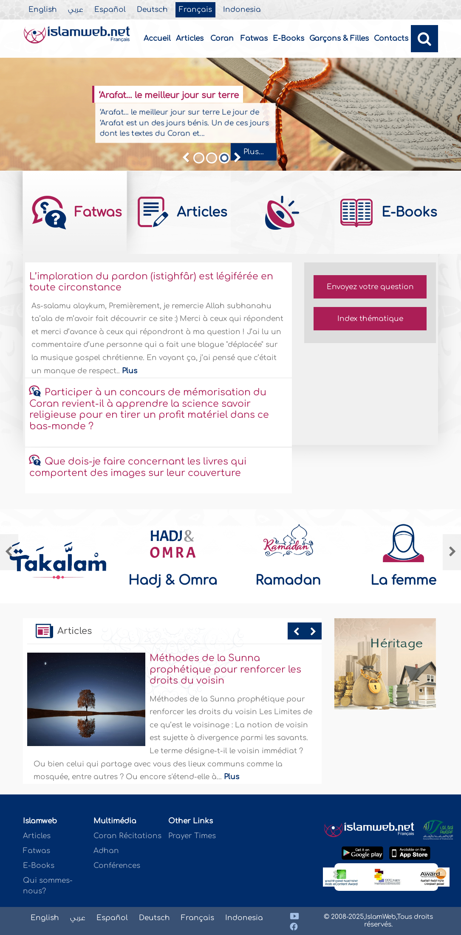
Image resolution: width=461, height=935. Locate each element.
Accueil (157, 38)
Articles (190, 38)
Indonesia (242, 10)
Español (110, 10)
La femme (403, 580)
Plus (129, 371)
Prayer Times (192, 836)
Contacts (391, 38)
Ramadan (288, 580)
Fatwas (254, 38)
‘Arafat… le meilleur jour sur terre (168, 96)
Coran (222, 38)
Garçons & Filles (339, 38)
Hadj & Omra (172, 580)
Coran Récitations (127, 836)
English (42, 10)
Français (195, 10)
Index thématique (370, 319)
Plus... (253, 152)
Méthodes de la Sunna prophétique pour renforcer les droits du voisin (225, 669)
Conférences (116, 866)
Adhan (106, 851)
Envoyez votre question (370, 287)
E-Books (288, 38)
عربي (75, 10)
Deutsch (152, 10)
